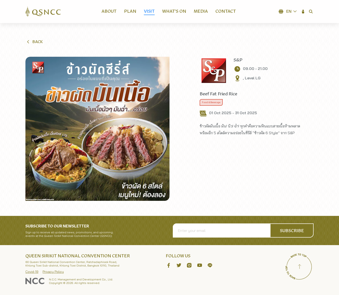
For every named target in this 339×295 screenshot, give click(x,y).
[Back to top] (299, 267)
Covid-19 (31, 272)
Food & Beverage (211, 102)
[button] (303, 11)
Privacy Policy (53, 272)
